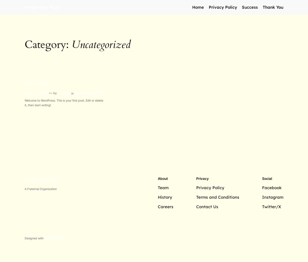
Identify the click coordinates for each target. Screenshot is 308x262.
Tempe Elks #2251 (43, 7)
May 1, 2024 (36, 92)
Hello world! (36, 83)
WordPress (55, 237)
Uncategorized (89, 92)
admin (64, 92)
